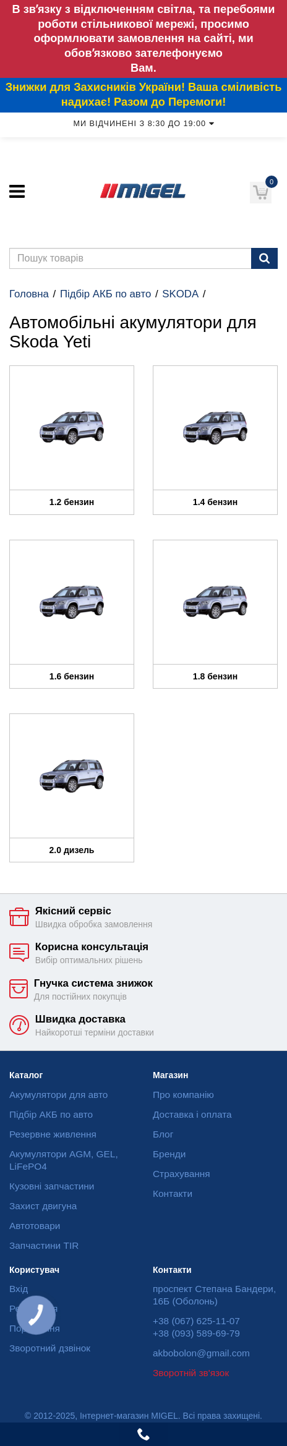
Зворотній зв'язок (191, 1372)
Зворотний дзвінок (49, 1348)
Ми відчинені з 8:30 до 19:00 (143, 123)
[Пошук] (264, 258)
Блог (163, 1134)
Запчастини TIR (44, 1245)
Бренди (169, 1154)
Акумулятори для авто (58, 1094)
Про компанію (183, 1094)
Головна (29, 294)
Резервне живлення (52, 1134)
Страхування (181, 1173)
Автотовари (34, 1225)
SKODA (180, 294)
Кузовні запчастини (51, 1186)
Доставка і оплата (192, 1114)
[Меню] (17, 191)
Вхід (18, 1288)
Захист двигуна (43, 1206)
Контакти (172, 1193)
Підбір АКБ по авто (105, 294)
